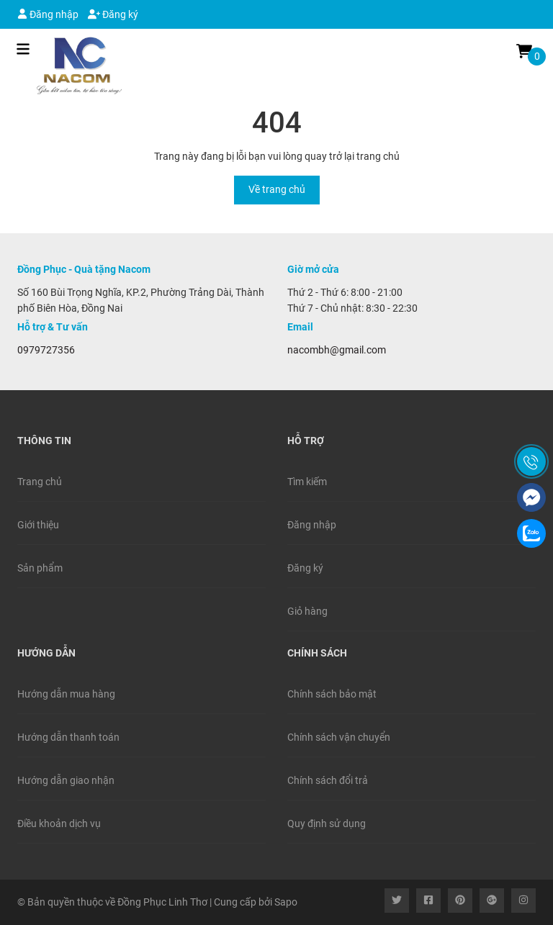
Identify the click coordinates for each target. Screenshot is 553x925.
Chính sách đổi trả (327, 780)
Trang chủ (39, 481)
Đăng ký (113, 14)
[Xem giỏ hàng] (524, 50)
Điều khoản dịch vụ (59, 823)
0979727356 (46, 350)
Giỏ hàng (307, 611)
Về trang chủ (276, 189)
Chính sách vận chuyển (338, 737)
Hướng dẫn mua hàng (66, 694)
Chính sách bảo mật (332, 694)
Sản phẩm (40, 568)
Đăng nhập (47, 14)
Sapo (285, 902)
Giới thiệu (38, 525)
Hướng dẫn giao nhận (65, 780)
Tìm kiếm (307, 481)
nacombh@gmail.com (336, 350)
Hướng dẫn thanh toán (68, 737)
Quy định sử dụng (326, 823)
